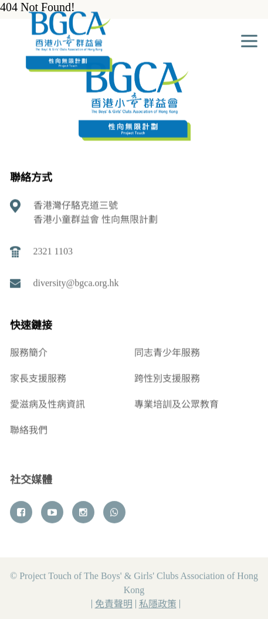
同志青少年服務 (167, 353)
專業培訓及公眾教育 (176, 405)
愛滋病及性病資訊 (47, 405)
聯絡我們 (29, 430)
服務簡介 (29, 353)
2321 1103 (53, 251)
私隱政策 (158, 605)
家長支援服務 (38, 379)
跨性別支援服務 (167, 379)
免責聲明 (114, 605)
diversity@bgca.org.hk (76, 283)
